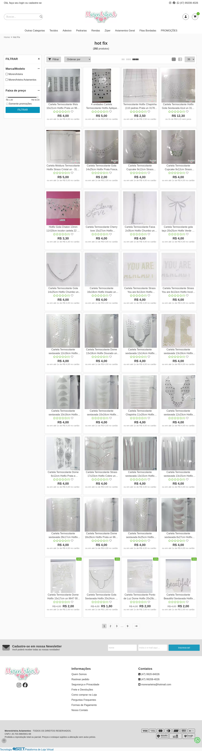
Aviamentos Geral (125, 30)
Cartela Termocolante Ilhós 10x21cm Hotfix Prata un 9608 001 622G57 (63, 106)
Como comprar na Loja (84, 694)
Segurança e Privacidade (85, 684)
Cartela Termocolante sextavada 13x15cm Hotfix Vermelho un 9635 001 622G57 (140, 474)
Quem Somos (79, 674)
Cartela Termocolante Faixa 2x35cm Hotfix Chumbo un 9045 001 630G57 (140, 229)
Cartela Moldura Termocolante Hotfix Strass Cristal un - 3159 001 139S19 (63, 168)
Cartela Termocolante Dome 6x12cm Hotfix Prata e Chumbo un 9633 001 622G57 (63, 474)
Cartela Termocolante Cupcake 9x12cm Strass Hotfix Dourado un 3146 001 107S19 (178, 168)
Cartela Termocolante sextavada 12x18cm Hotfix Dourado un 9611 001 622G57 (63, 352)
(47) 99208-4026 (187, 3)
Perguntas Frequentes (83, 700)
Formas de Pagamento (84, 705)
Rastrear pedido (80, 679)
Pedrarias (81, 30)
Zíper (107, 30)
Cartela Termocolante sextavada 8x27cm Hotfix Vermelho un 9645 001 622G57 (178, 535)
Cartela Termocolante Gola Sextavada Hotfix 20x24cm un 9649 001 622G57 (101, 597)
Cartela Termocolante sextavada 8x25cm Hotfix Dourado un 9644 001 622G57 (140, 535)
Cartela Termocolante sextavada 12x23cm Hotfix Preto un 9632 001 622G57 (178, 413)
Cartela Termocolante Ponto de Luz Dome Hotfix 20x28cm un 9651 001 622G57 (140, 597)
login (22, 3)
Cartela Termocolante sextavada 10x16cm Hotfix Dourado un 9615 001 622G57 (101, 413)
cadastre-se (35, 3)
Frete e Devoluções (82, 689)
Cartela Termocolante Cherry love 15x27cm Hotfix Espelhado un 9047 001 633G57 (101, 229)
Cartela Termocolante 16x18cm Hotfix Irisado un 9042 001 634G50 (101, 290)
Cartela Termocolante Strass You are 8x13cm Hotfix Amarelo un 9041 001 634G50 (139, 290)
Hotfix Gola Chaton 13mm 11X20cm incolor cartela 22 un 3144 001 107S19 (63, 229)
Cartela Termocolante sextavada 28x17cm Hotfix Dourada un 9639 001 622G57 (63, 535)
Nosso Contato (79, 710)
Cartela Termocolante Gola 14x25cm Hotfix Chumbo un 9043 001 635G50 (63, 290)
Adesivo (67, 30)
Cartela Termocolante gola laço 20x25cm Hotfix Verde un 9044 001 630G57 (178, 229)
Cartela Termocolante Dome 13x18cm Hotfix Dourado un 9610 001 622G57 (101, 352)
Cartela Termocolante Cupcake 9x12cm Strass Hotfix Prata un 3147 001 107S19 (140, 168)
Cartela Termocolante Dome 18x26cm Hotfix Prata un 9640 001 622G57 (101, 535)
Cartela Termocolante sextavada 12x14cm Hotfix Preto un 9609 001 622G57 (140, 352)
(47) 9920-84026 (149, 674)
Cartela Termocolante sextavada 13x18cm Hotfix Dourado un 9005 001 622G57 (178, 352)
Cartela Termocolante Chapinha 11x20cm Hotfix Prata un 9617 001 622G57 (140, 413)
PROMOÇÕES (169, 30)
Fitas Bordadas (148, 30)
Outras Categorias (35, 30)
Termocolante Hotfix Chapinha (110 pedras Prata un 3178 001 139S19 (139, 106)
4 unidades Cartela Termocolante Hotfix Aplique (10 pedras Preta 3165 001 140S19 (101, 106)
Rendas (95, 30)
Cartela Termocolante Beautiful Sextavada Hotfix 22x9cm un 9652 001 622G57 (178, 597)
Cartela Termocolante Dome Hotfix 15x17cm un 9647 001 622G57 (63, 597)
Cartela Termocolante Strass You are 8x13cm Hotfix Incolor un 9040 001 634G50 (178, 290)
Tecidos (54, 30)
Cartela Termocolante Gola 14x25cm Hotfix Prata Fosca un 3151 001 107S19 (101, 168)
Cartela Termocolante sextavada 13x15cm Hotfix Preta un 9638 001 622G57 (178, 474)
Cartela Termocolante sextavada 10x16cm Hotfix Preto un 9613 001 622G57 (63, 413)
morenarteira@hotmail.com (154, 684)
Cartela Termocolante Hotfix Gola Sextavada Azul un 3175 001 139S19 (178, 106)
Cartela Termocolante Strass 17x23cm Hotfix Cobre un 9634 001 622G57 (101, 474)
